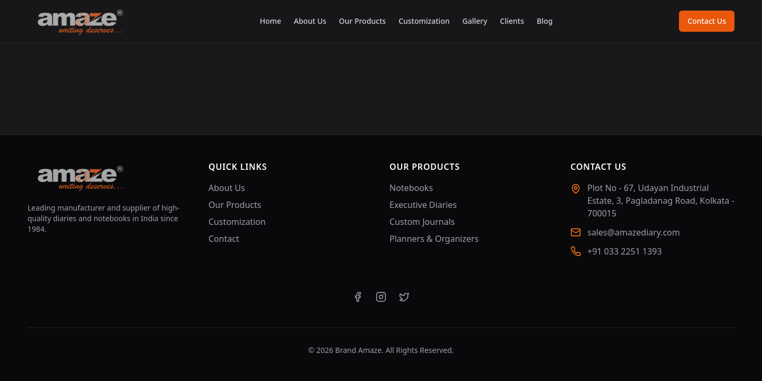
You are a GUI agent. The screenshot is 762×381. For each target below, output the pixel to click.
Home (270, 21)
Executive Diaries (423, 205)
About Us (310, 21)
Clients (512, 21)
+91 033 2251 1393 (624, 251)
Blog (544, 21)
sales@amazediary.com (633, 232)
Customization (424, 21)
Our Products (362, 21)
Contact (223, 238)
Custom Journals (422, 222)
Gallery (474, 21)
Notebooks (411, 188)
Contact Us (706, 21)
